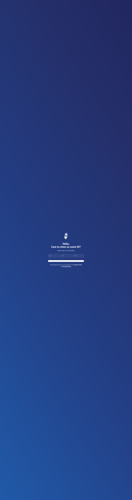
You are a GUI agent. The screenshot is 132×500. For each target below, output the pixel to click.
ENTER (66, 261)
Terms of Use (78, 265)
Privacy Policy (67, 266)
